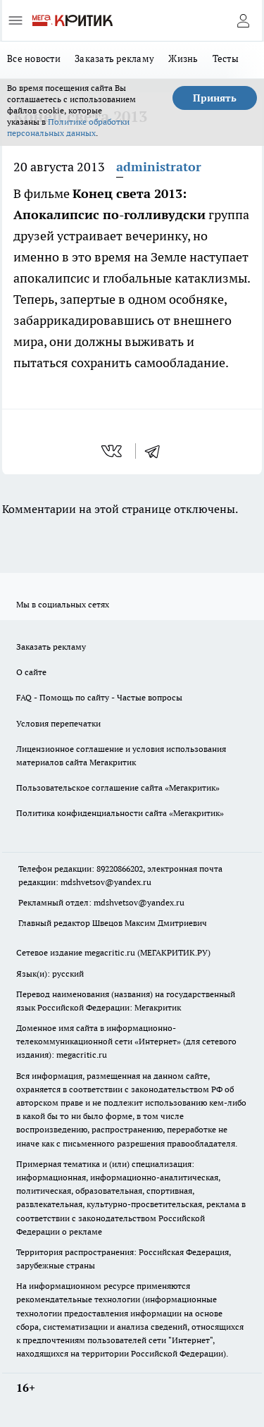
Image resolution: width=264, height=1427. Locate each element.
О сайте (31, 672)
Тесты (226, 58)
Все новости (34, 58)
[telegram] (157, 451)
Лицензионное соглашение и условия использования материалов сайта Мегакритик (121, 755)
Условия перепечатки (58, 723)
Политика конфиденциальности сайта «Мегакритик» (120, 813)
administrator (158, 167)
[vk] (113, 451)
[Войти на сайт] (243, 20)
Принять (215, 98)
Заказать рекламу (114, 58)
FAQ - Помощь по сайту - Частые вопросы (99, 697)
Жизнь (183, 58)
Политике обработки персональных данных (68, 127)
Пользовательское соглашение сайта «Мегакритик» (118, 787)
